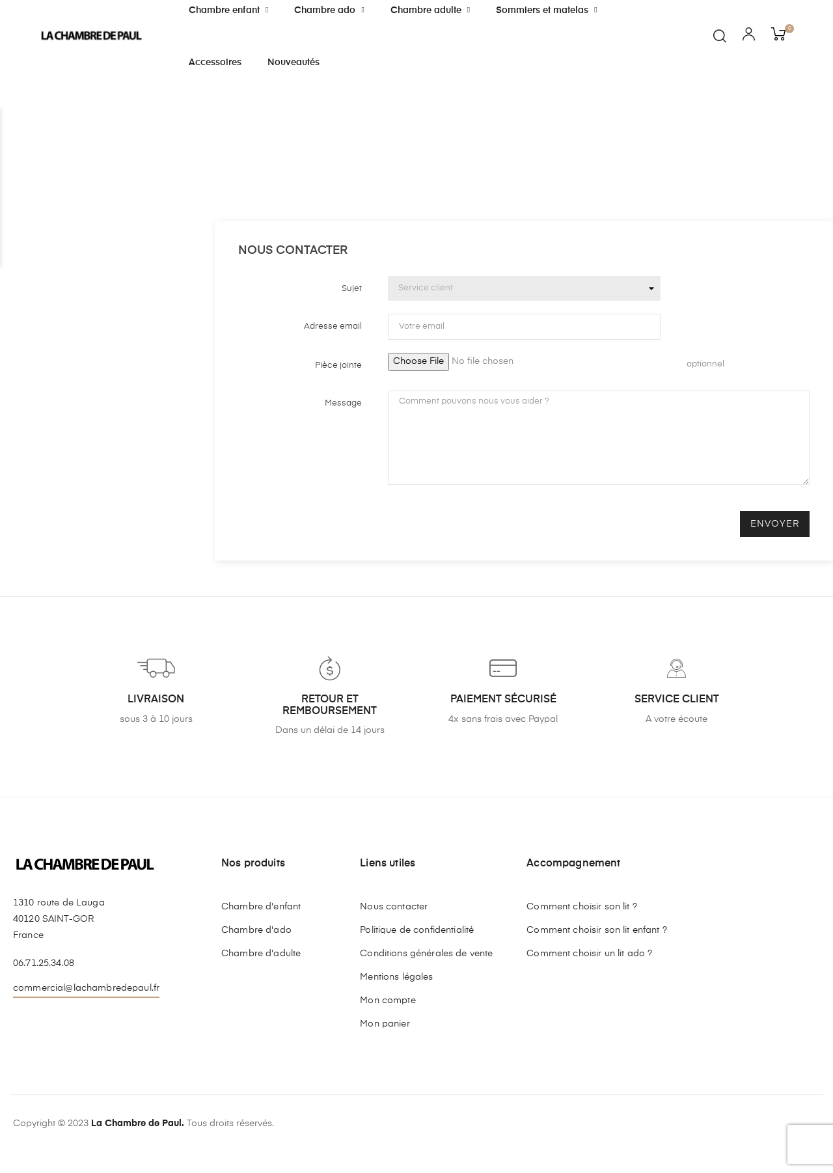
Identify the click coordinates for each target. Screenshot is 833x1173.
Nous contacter (394, 906)
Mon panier (384, 1023)
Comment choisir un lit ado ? (589, 953)
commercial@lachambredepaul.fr (86, 988)
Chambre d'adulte (261, 953)
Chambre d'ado (256, 930)
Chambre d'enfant (261, 906)
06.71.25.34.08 (43, 963)
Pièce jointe (338, 365)
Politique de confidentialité (417, 930)
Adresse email (333, 326)
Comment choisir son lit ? (581, 906)
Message (343, 403)
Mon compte (387, 1000)
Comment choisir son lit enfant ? (596, 930)
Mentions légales (396, 977)
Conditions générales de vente (426, 953)
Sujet (352, 288)
